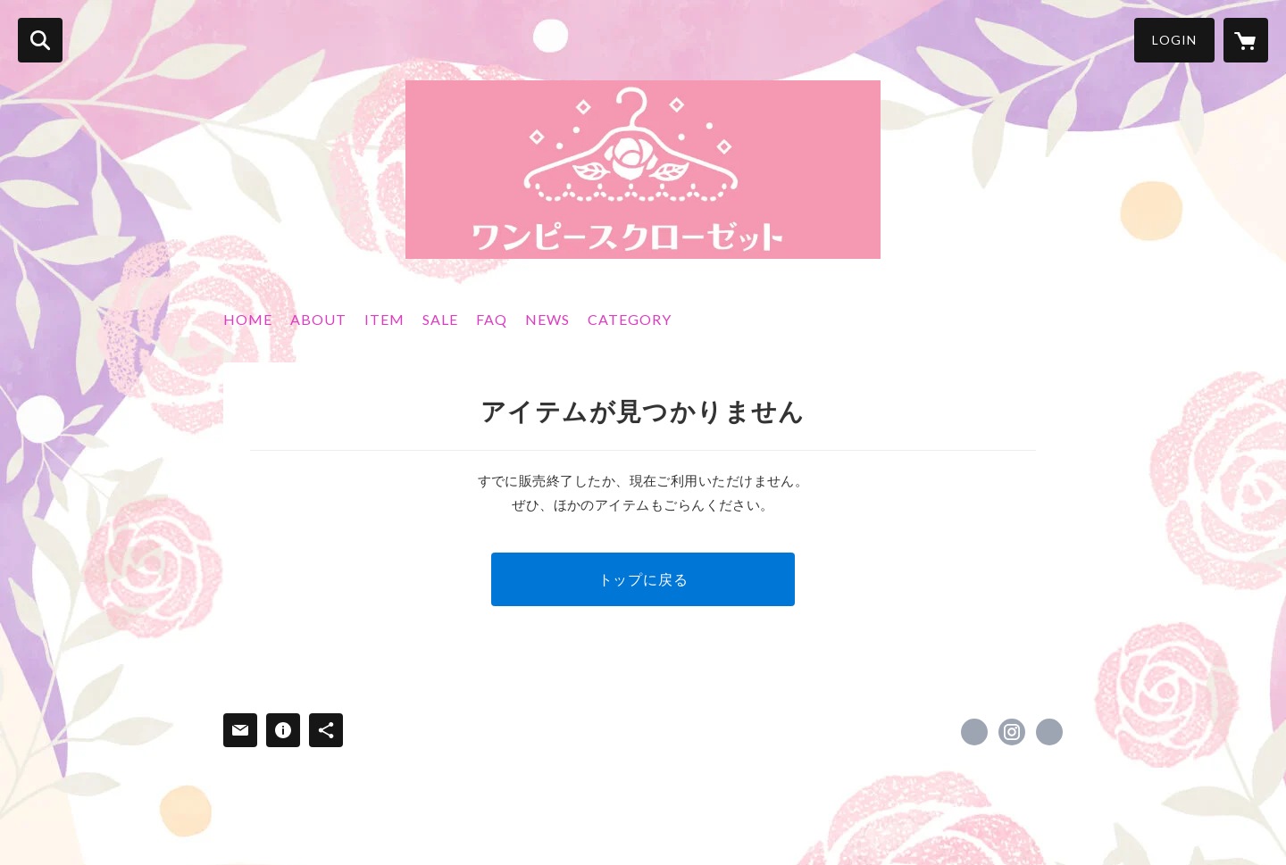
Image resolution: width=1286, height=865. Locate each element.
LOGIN (1174, 39)
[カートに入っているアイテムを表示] (1245, 40)
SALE (440, 319)
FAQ (491, 319)
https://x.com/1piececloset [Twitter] (974, 732)
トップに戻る (643, 578)
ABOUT (318, 319)
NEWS (547, 319)
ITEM (384, 319)
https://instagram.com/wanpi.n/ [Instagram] (1011, 732)
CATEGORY (630, 319)
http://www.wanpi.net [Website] (1049, 732)
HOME (247, 319)
